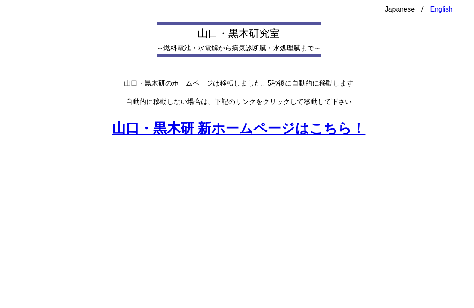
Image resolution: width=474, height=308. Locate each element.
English (441, 9)
